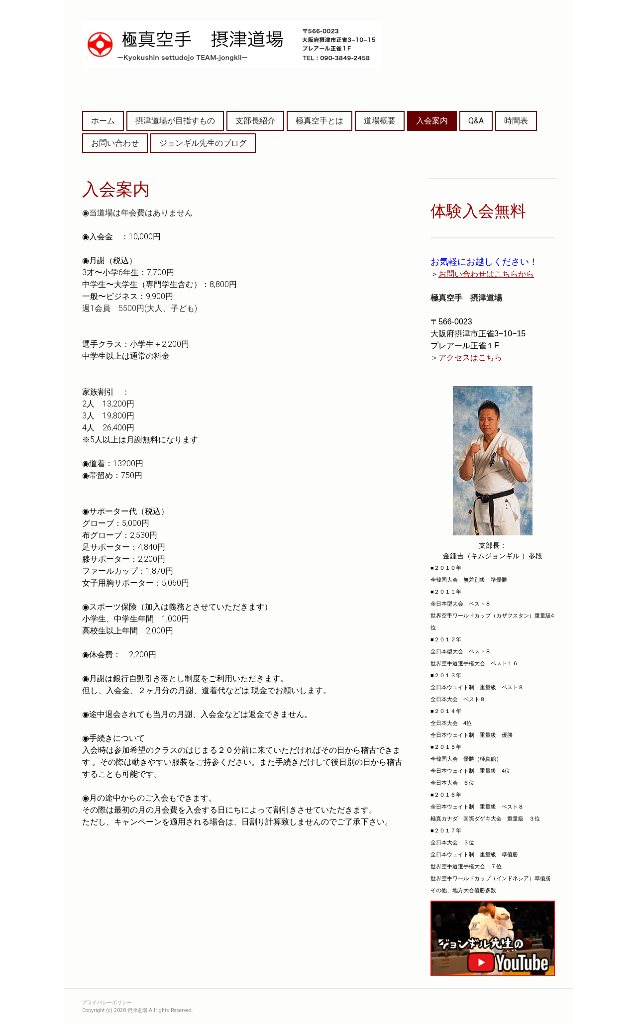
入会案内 (432, 120)
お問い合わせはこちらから (486, 274)
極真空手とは (319, 120)
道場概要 (380, 120)
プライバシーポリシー (107, 1002)
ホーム (103, 120)
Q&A (476, 120)
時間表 (516, 120)
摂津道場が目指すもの (175, 120)
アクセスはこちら (470, 357)
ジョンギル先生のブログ (203, 143)
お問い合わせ (115, 143)
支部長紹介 (255, 120)
